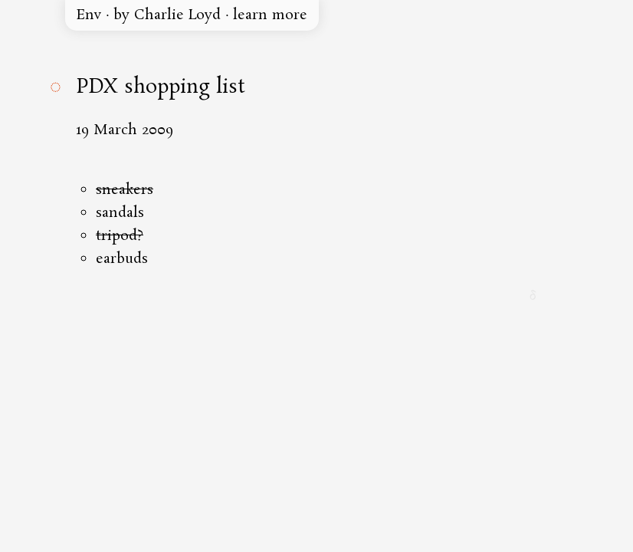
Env (89, 15)
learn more (270, 15)
